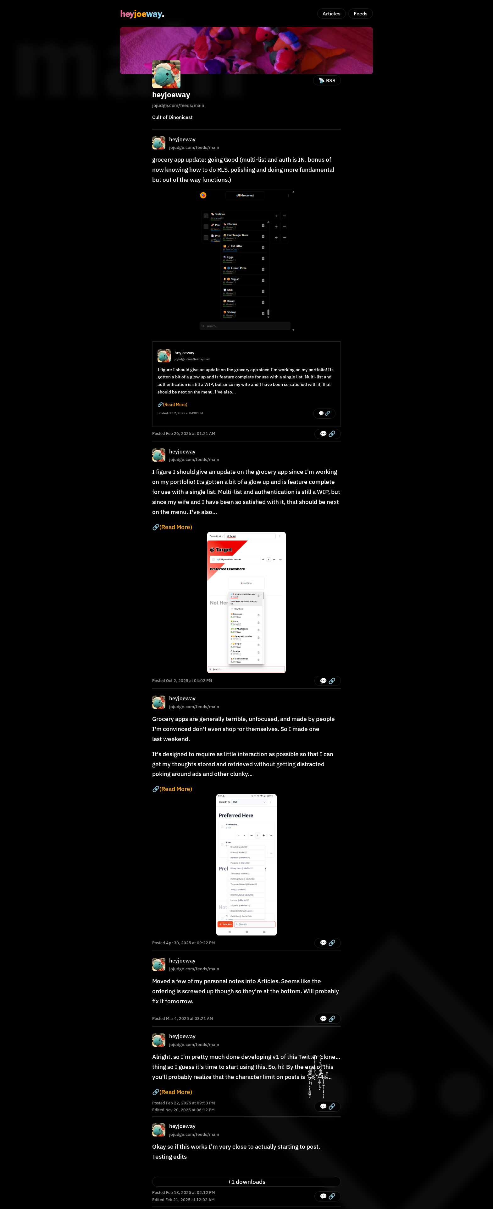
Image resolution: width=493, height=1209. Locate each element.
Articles (332, 13)
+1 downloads (246, 1181)
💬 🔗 (324, 413)
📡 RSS (327, 80)
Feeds (361, 13)
